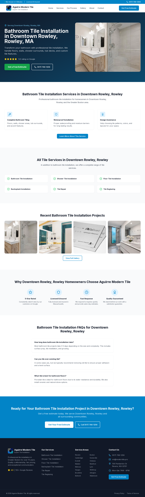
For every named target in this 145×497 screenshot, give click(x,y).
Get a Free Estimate (17, 67)
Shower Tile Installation (51, 459)
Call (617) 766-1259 (87, 425)
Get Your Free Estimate (59, 425)
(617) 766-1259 (133, 2)
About (91, 8)
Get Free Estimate (128, 8)
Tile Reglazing (47, 474)
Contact (101, 8)
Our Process (72, 8)
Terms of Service (133, 493)
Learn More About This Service (72, 136)
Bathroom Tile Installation (51, 455)
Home (50, 8)
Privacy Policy (119, 493)
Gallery (83, 8)
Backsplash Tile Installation (52, 467)
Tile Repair (45, 470)
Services (60, 8)
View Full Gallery (72, 258)
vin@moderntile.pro (118, 459)
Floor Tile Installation (50, 463)
